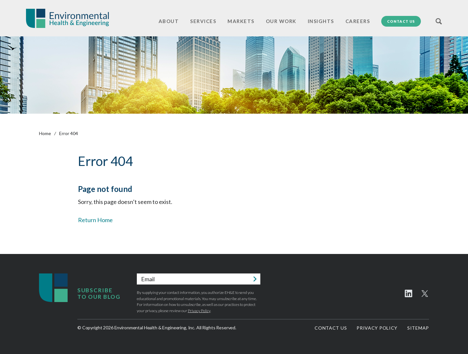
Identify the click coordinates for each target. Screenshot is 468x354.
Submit (254, 278)
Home (45, 133)
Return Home (95, 219)
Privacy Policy (199, 310)
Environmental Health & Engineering (67, 18)
